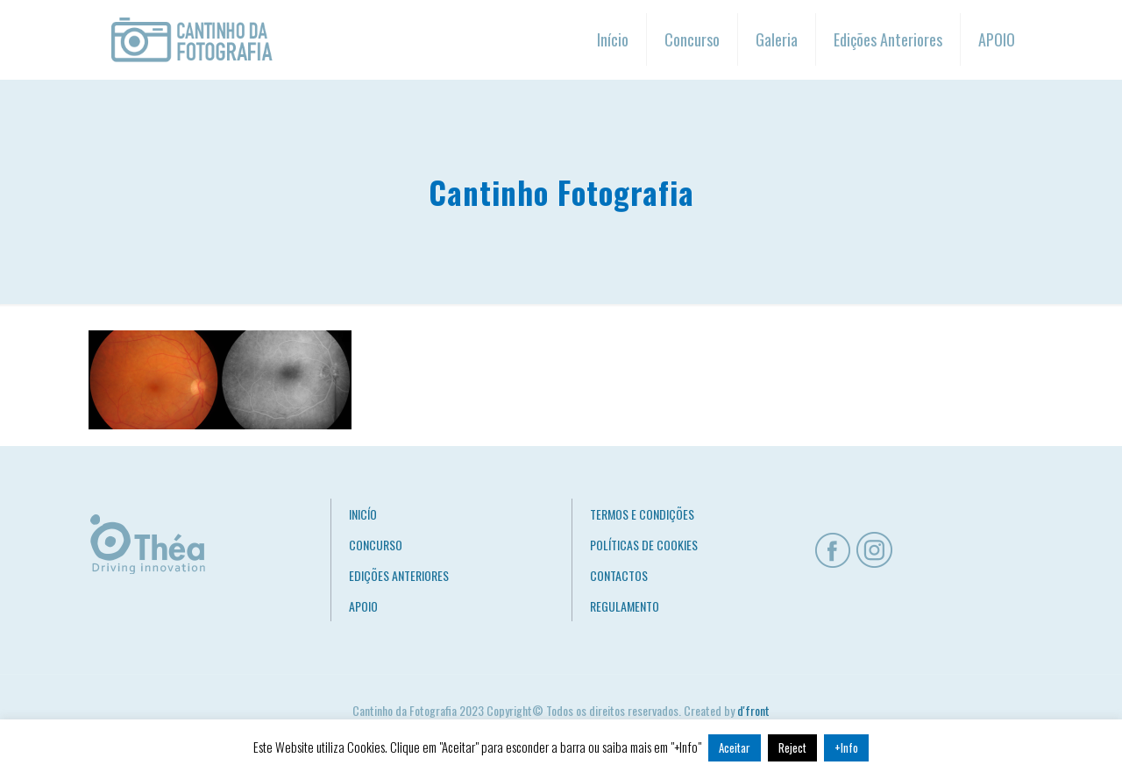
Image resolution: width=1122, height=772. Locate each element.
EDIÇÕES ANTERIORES (399, 575)
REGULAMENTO (624, 606)
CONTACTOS (619, 575)
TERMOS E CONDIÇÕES (642, 514)
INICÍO (363, 514)
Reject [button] (792, 747)
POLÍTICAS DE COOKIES (644, 544)
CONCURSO (375, 544)
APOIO (363, 606)
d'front (753, 710)
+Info (846, 747)
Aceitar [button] (734, 747)
